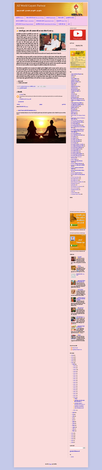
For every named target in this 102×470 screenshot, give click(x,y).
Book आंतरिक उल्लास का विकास (76, 129)
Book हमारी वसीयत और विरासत (76, 155)
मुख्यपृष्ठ (40, 104)
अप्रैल (73, 416)
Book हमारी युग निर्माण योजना (76, 125)
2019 (72, 360)
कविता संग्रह (73, 83)
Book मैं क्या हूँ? (73, 142)
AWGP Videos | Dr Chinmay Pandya (78, 115)
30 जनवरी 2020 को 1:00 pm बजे (25, 99)
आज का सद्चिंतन (74, 78)
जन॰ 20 (74, 389)
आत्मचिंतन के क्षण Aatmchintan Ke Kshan (46, 24)
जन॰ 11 (74, 375)
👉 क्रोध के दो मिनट (79, 289)
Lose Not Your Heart (75, 177)
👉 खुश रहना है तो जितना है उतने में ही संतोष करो (80, 281)
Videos (72, 191)
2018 (72, 359)
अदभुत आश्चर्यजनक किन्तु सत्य (76, 74)
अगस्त (73, 423)
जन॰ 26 (74, 397)
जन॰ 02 (74, 365)
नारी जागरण (73, 94)
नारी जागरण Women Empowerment (24, 24)
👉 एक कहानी (78, 257)
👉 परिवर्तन (75, 398)
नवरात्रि (72, 92)
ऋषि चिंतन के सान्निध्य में (75, 81)
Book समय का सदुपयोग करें (76, 149)
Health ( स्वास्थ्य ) (74, 159)
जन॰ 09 (74, 371)
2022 (72, 435)
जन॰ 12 (74, 376)
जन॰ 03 (74, 367)
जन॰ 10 (74, 373)
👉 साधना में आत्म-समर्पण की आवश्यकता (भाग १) (26, 110)
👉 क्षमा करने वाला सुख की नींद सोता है (80, 327)
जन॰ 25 (74, 395)
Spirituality (73, 184)
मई (73, 418)
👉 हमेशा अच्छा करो (79, 307)
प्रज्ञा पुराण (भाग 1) (74, 95)
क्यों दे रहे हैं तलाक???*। (80, 317)
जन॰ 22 (74, 391)
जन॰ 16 (74, 382)
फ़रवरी (73, 412)
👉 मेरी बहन (78, 335)
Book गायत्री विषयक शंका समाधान (77, 135)
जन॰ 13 (74, 378)
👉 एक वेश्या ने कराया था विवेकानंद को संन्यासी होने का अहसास (80, 298)
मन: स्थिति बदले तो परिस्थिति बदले (76, 104)
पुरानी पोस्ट (64, 104)
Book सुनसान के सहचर (75, 152)
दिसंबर (73, 430)
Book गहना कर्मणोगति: (75, 133)
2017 (72, 357)
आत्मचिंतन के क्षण (74, 80)
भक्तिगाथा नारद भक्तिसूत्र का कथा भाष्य (78, 100)
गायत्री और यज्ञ (62, 24)
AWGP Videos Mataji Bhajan (76, 120)
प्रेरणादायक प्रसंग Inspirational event (45, 21)
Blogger (50, 464)
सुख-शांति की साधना (74, 110)
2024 (72, 438)
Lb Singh (21, 94)
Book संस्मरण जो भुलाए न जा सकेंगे (77, 144)
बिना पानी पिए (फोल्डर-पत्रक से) (76, 98)
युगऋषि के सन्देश (70, 17)
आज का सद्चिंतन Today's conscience (25, 21)
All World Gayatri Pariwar (31, 5)
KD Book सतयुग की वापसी (76, 173)
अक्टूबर (73, 427)
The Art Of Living (74, 188)
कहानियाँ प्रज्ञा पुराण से (75, 86)
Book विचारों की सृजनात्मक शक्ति (77, 122)
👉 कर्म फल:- (78, 266)
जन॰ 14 (74, 380)
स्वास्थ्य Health (73, 112)
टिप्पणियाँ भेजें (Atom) (24, 106)
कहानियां (72, 84)
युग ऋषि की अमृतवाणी (23, 88)
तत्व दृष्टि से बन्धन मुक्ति (75, 91)
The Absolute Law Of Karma (76, 186)
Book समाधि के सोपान (75, 150)
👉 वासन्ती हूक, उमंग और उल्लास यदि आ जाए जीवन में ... (79, 401)
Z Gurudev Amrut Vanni (76, 194)
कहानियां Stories (20, 17)
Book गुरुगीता (73, 136)
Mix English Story (74, 180)
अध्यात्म (72, 75)
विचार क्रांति (61, 17)
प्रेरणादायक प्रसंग (74, 97)
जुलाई (73, 421)
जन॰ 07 (74, 369)
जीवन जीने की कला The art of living (35, 17)
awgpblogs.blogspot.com (77, 349)
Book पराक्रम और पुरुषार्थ (75, 141)
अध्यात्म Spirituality (51, 17)
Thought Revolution (75, 189)
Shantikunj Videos (74, 183)
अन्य (69, 24)
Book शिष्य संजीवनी (74, 123)
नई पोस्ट (18, 104)
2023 (72, 436)
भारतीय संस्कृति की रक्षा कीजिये (76, 103)
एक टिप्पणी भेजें (21, 101)
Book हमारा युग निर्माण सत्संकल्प (76, 153)
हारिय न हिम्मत (73, 113)
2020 (72, 362)
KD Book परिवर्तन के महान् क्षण (76, 163)
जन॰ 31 (74, 410)
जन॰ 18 (74, 386)
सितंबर (73, 425)
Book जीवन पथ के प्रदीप (75, 139)
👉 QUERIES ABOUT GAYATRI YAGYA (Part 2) (79, 404)
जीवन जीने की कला (74, 89)
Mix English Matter (75, 178)
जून (73, 419)
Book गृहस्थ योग (74, 138)
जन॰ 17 (74, 384)
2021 (72, 433)
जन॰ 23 (74, 393)
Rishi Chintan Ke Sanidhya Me (77, 181)
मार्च (73, 414)
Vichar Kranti (75, 347)
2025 (72, 440)
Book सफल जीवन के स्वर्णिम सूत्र (76, 147)
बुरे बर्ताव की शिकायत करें (75, 451)
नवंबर (73, 429)
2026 (72, 442)
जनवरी (73, 364)
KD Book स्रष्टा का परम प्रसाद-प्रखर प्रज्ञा (78, 174)
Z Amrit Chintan (74, 192)
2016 (72, 355)
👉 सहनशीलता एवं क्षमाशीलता (78, 406)
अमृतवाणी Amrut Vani (61, 21)
